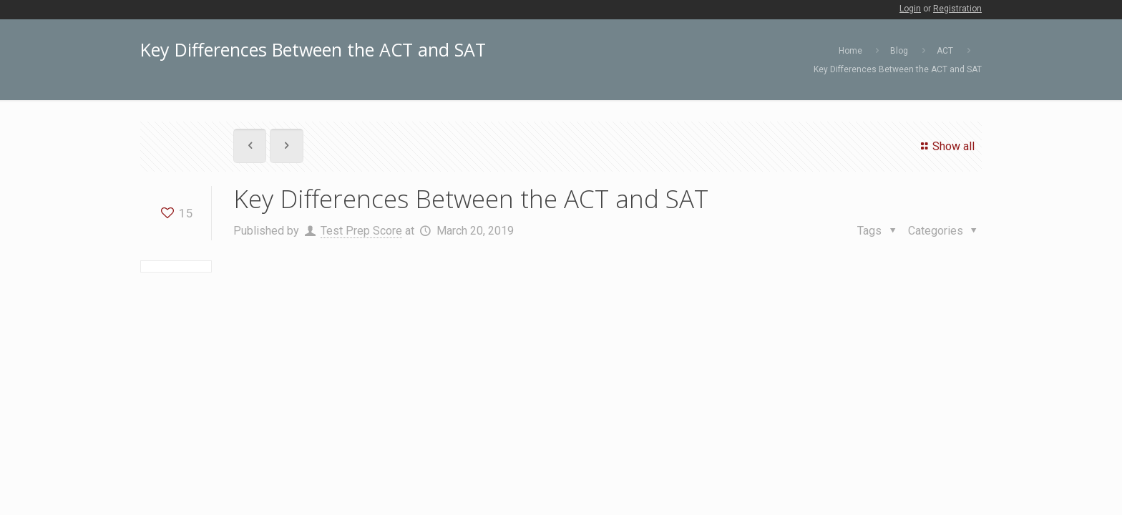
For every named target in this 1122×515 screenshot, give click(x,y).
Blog (899, 51)
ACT (945, 51)
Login (910, 9)
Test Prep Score (361, 230)
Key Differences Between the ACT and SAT (898, 69)
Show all (946, 146)
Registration (957, 9)
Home (850, 51)
